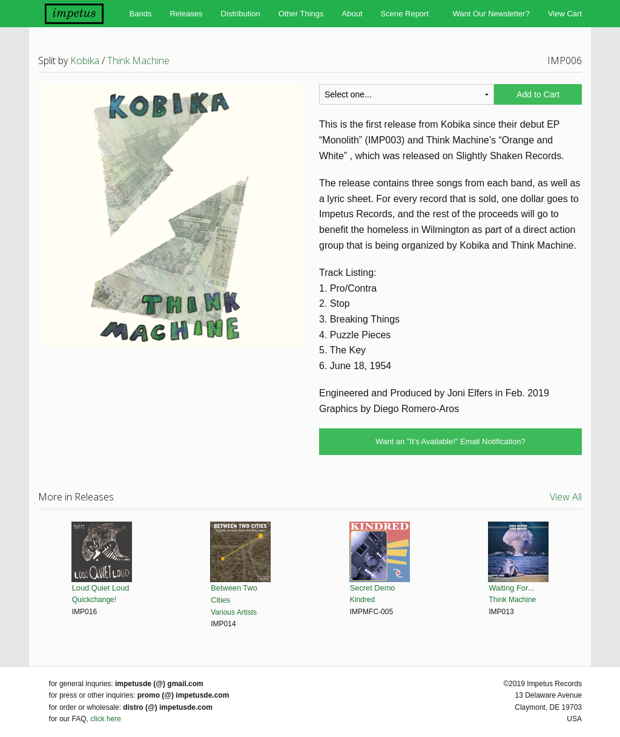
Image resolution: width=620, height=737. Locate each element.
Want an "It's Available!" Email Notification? (450, 441)
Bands (141, 13)
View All (566, 496)
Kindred (362, 599)
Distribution (240, 13)
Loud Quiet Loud (101, 587)
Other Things (301, 13)
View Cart (565, 13)
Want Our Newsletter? (490, 13)
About (352, 13)
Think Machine (138, 60)
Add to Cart (537, 94)
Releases (186, 13)
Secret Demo (372, 587)
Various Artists (234, 612)
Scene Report (405, 13)
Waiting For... (511, 587)
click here (105, 719)
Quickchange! (94, 599)
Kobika (84, 60)
